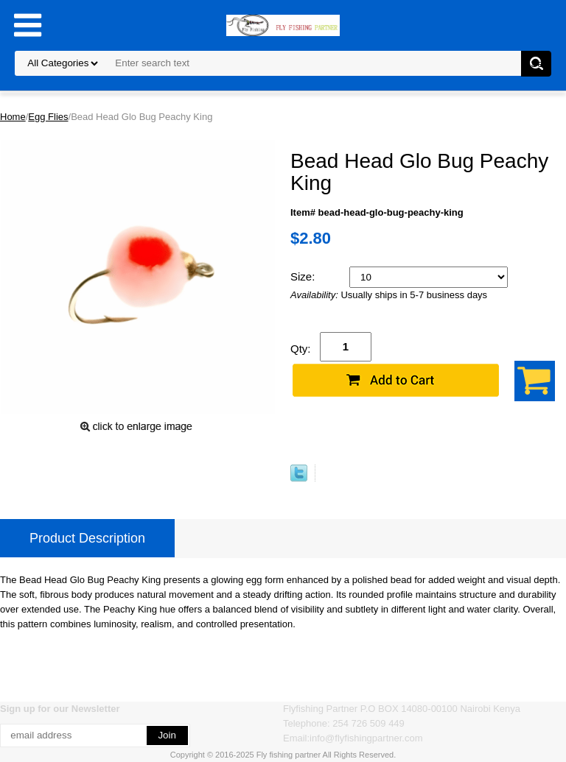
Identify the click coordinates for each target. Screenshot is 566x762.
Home (13, 116)
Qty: (300, 348)
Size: (304, 276)
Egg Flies (48, 116)
